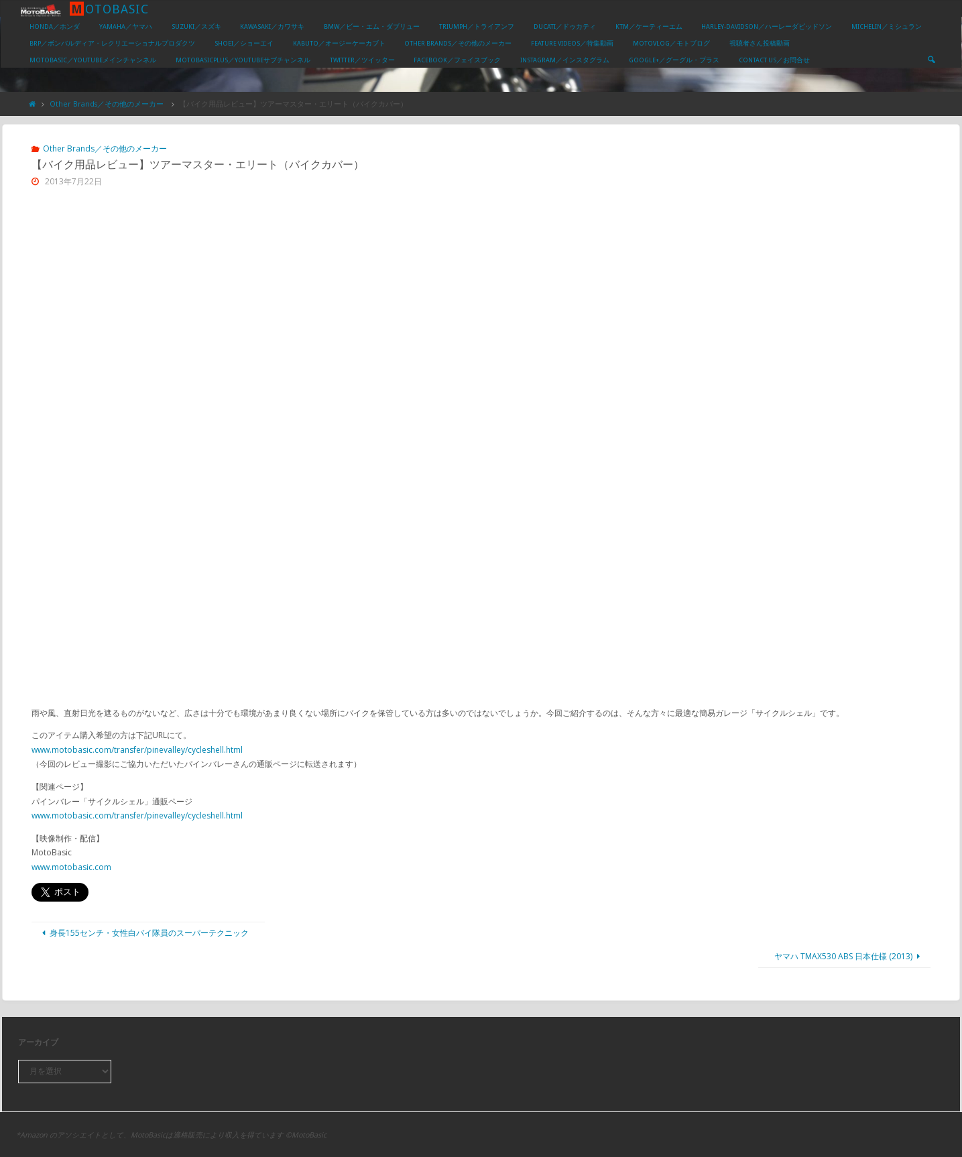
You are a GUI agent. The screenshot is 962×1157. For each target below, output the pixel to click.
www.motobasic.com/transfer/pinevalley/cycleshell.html (137, 749)
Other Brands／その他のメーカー (107, 104)
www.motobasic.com (71, 867)
